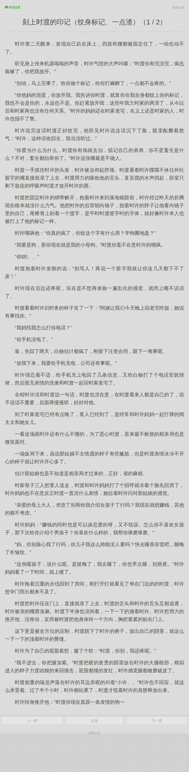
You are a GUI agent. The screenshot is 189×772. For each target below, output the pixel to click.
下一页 (157, 721)
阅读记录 (178, 7)
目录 (94, 721)
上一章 (32, 721)
